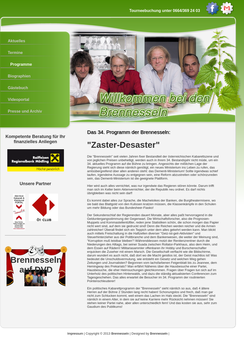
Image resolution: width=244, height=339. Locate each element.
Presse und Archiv (25, 111)
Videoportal (18, 99)
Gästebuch (18, 88)
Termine (15, 53)
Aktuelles (16, 41)
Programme (21, 64)
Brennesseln (120, 333)
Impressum (75, 333)
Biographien (19, 76)
